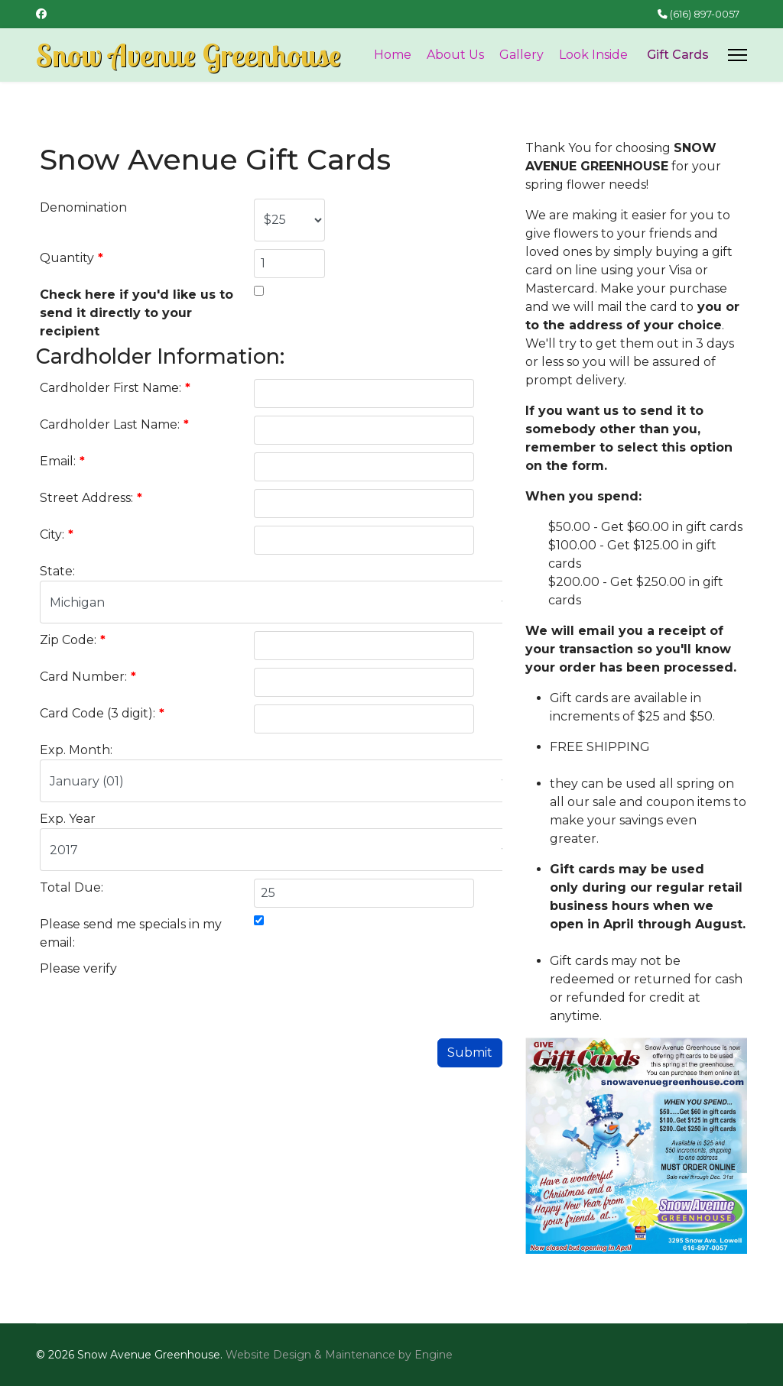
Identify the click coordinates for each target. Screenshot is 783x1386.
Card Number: (88, 676)
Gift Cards (678, 54)
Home (392, 54)
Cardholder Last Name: (114, 424)
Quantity (71, 258)
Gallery (521, 54)
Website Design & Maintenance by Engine (339, 1355)
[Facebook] (41, 14)
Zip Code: (73, 640)
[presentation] (370, 989)
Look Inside (593, 54)
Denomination (83, 207)
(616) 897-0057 (704, 14)
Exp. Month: (76, 750)
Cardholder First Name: (115, 388)
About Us (455, 54)
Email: (62, 461)
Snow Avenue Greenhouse (188, 55)
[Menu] (737, 55)
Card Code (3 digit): (102, 713)
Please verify (78, 968)
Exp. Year (68, 818)
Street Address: (91, 498)
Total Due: (71, 887)
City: (56, 534)
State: (57, 571)
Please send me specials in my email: (131, 933)
